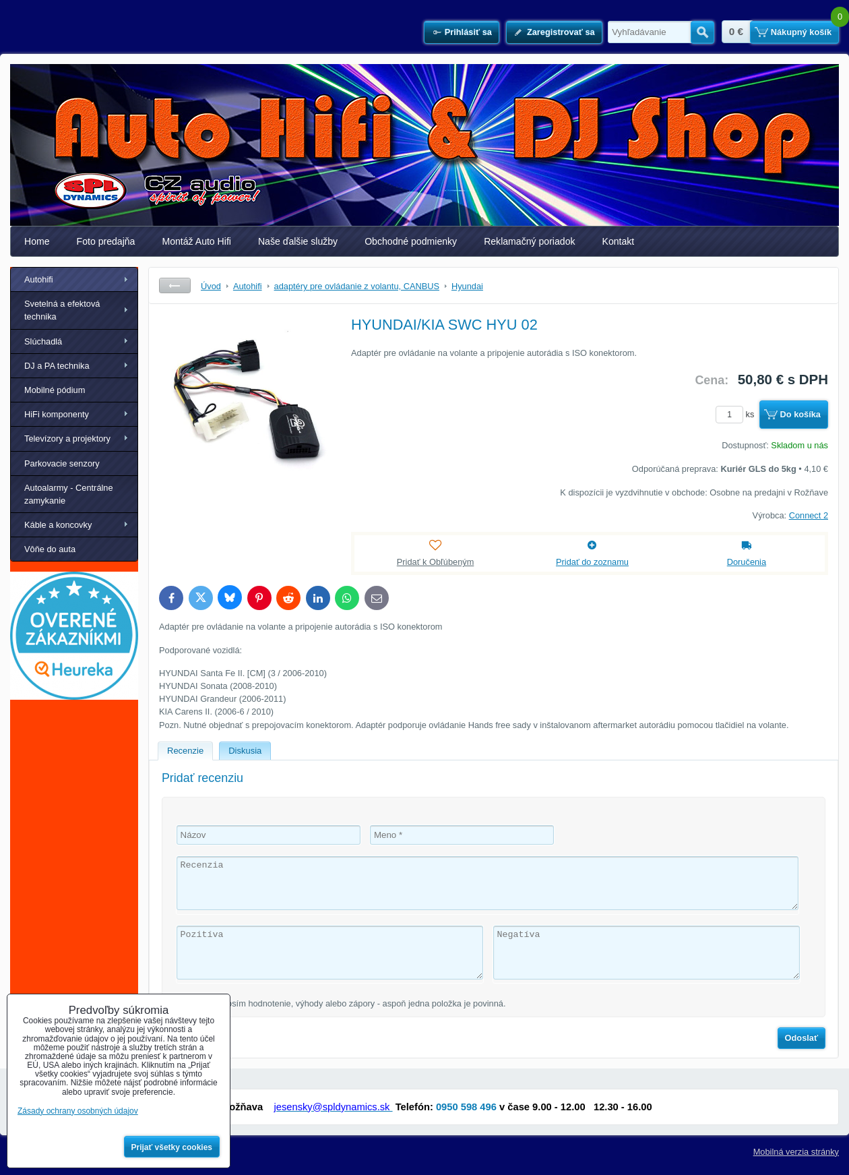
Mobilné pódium (54, 390)
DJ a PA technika (57, 366)
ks (737, 414)
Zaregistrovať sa (561, 32)
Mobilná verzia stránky (796, 1152)
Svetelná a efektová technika (62, 310)
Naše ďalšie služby (298, 241)
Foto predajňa (106, 241)
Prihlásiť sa (468, 32)
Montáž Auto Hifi (196, 241)
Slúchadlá (43, 341)
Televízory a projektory (67, 438)
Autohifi (38, 279)
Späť (175, 285)
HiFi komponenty (56, 414)
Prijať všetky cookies (172, 1147)
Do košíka (800, 414)
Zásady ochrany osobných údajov (78, 1111)
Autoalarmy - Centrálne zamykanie (68, 494)
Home (37, 241)
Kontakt (618, 241)
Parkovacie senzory (62, 463)
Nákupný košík (801, 32)
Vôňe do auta (49, 549)
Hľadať (702, 32)
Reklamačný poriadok (529, 241)
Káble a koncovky (58, 525)
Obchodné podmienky (411, 241)
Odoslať (802, 1038)
